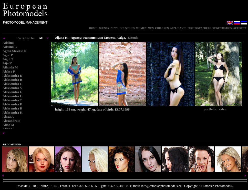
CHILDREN (162, 28)
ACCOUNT (239, 28)
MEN (151, 28)
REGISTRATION (222, 28)
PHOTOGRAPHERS (199, 28)
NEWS (114, 28)
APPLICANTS (178, 28)
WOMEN (141, 28)
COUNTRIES (127, 28)
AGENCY (103, 28)
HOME (93, 28)
